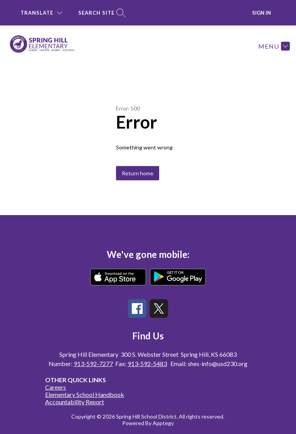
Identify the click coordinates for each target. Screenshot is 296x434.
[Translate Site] (41, 13)
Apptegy (163, 423)
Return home (137, 173)
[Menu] (273, 46)
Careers (55, 387)
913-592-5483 (147, 363)
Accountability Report (74, 401)
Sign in (261, 13)
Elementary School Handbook (84, 394)
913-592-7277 (93, 363)
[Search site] (101, 13)
